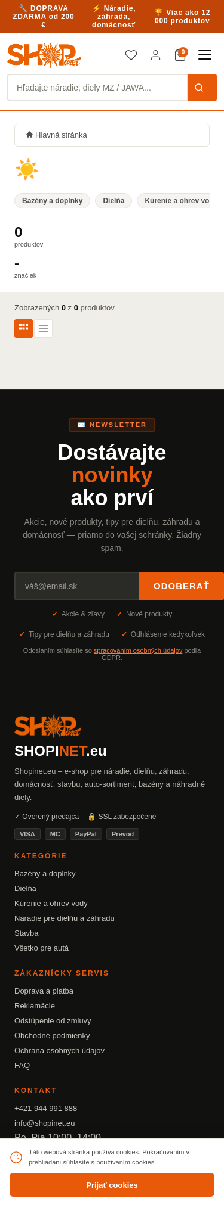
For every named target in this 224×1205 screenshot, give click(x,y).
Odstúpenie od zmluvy (52, 1020)
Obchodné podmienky (52, 1035)
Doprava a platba (43, 990)
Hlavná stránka (56, 134)
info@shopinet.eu (44, 1123)
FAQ (22, 1065)
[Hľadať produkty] (97, 87)
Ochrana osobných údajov (59, 1050)
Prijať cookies (111, 1185)
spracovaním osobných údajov (138, 650)
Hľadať (199, 87)
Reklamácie (34, 1005)
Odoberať (182, 586)
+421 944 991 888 (45, 1108)
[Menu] (205, 55)
